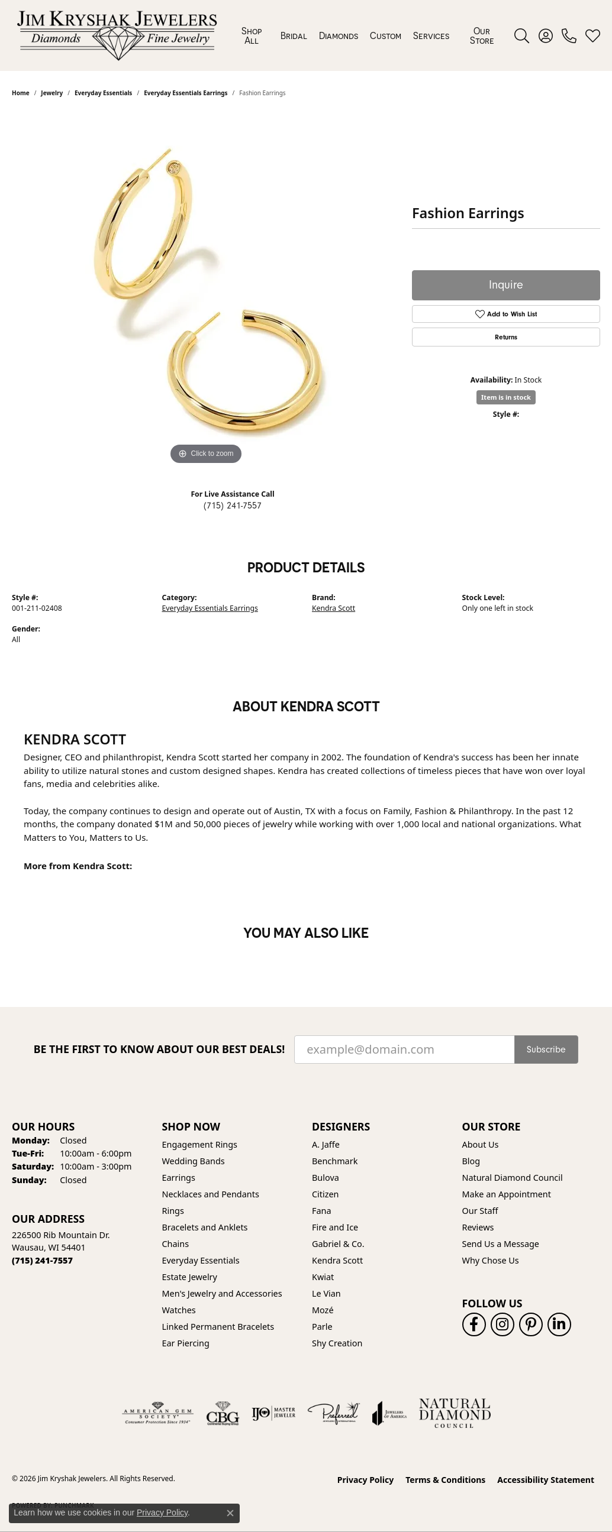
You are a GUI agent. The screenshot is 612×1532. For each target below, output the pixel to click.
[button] (521, 35)
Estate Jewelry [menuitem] (189, 1276)
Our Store (482, 35)
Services (431, 35)
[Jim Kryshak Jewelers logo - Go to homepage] (117, 35)
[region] (206, 290)
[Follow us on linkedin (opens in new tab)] (559, 1324)
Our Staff (480, 1210)
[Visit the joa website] (389, 1413)
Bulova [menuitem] (325, 1177)
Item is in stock (506, 397)
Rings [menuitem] (173, 1210)
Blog (471, 1161)
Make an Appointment (506, 1194)
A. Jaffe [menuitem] (326, 1144)
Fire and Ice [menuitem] (335, 1227)
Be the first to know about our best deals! (159, 1049)
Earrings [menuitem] (178, 1177)
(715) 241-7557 (233, 505)
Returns (506, 337)
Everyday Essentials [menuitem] (201, 1260)
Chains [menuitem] (175, 1243)
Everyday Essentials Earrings (210, 608)
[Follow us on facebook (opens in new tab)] (474, 1324)
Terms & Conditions (445, 1479)
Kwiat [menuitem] (323, 1276)
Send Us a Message (500, 1243)
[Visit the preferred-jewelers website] (333, 1413)
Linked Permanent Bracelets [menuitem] (218, 1326)
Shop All (251, 35)
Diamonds (338, 35)
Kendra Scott (333, 608)
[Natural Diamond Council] (455, 1413)
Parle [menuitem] (322, 1326)
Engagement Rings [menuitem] (200, 1144)
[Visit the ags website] (157, 1413)
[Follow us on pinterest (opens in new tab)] (531, 1324)
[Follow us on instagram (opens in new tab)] (502, 1324)
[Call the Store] (42, 1260)
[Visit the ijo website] (274, 1413)
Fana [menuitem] (321, 1210)
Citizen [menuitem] (325, 1194)
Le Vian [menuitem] (326, 1293)
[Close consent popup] (230, 1513)
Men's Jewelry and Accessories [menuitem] (222, 1293)
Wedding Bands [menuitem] (193, 1161)
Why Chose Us (490, 1260)
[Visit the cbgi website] (222, 1413)
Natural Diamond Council (512, 1177)
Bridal (294, 35)
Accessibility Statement (545, 1479)
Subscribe (546, 1049)
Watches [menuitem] (179, 1310)
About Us (480, 1144)
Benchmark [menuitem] (334, 1161)
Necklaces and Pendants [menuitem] (210, 1194)
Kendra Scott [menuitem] (337, 1260)
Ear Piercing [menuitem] (186, 1343)
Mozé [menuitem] (323, 1310)
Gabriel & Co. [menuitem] (338, 1243)
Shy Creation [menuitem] (337, 1343)
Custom (385, 35)
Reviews (478, 1227)
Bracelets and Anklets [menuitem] (205, 1227)
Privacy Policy (365, 1479)
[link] (569, 35)
